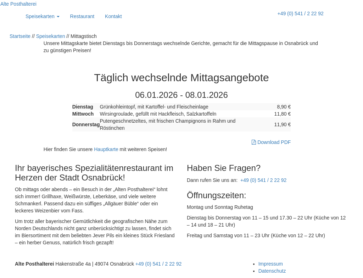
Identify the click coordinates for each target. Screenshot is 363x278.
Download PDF (271, 142)
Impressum (270, 264)
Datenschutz (272, 271)
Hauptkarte (106, 149)
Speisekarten (43, 16)
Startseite (20, 36)
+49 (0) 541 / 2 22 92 (300, 13)
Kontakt (113, 16)
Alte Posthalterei (18, 4)
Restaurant (82, 16)
